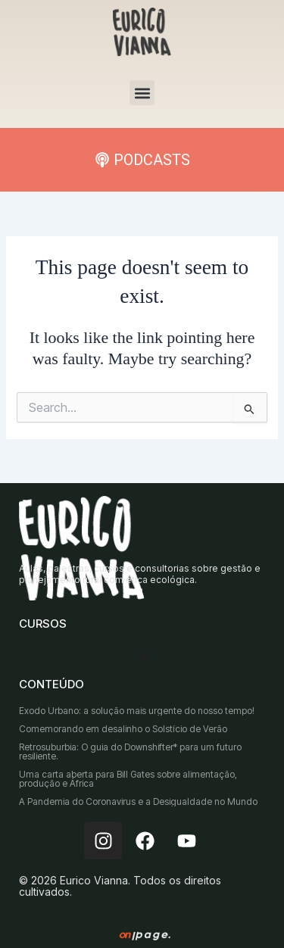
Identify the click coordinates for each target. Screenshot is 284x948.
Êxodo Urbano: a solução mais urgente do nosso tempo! (136, 710)
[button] (142, 92)
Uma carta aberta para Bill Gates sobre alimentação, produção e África (128, 779)
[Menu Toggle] (144, 654)
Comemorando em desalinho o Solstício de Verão (123, 728)
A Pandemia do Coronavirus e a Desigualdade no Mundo (138, 801)
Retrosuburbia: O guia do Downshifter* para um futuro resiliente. (130, 751)
